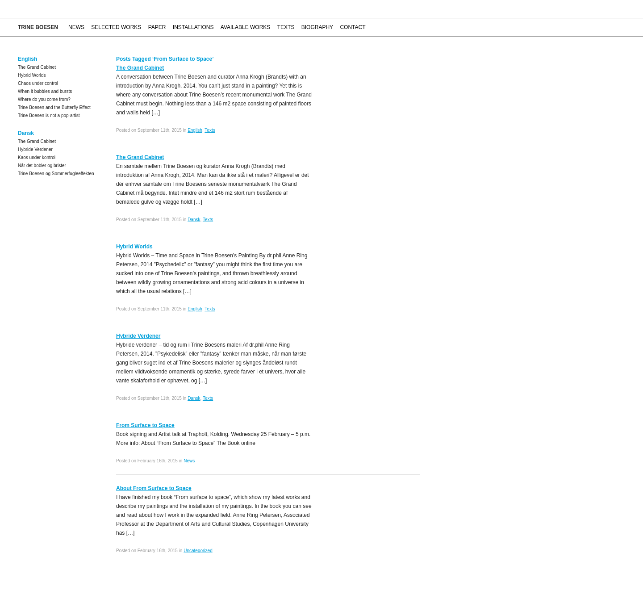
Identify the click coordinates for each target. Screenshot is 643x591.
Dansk (194, 219)
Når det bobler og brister (42, 165)
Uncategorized (198, 550)
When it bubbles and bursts (45, 91)
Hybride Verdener (35, 149)
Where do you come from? (44, 99)
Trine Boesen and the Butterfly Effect (54, 107)
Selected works (116, 27)
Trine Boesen (38, 27)
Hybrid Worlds (32, 75)
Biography (317, 27)
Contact (352, 27)
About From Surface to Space (154, 488)
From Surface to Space (145, 425)
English (195, 130)
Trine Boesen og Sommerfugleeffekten (56, 173)
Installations (193, 27)
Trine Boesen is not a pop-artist (49, 115)
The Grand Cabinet (37, 67)
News (76, 27)
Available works (246, 27)
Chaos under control (38, 83)
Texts (286, 27)
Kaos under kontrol (36, 157)
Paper (157, 27)
